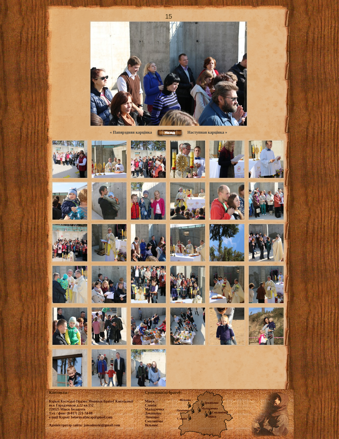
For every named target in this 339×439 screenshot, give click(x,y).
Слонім (182, 418)
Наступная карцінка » (207, 132)
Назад (170, 132)
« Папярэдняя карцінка (131, 132)
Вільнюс (185, 400)
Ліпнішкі (182, 410)
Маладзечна (209, 408)
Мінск (212, 416)
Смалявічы (219, 412)
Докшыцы (211, 402)
